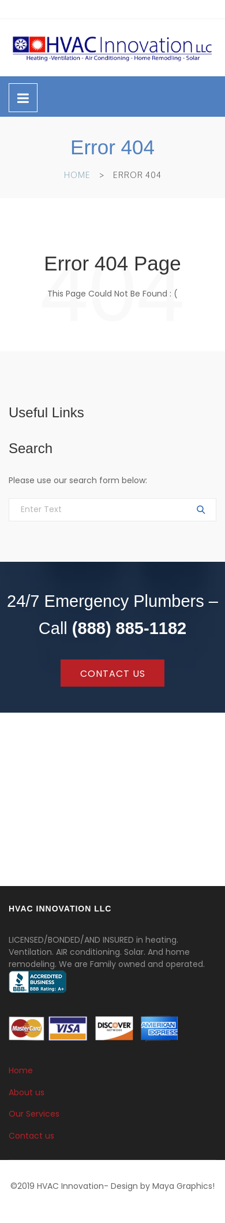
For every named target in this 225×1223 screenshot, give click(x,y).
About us (26, 1092)
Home (77, 175)
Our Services (34, 1114)
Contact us (31, 1136)
